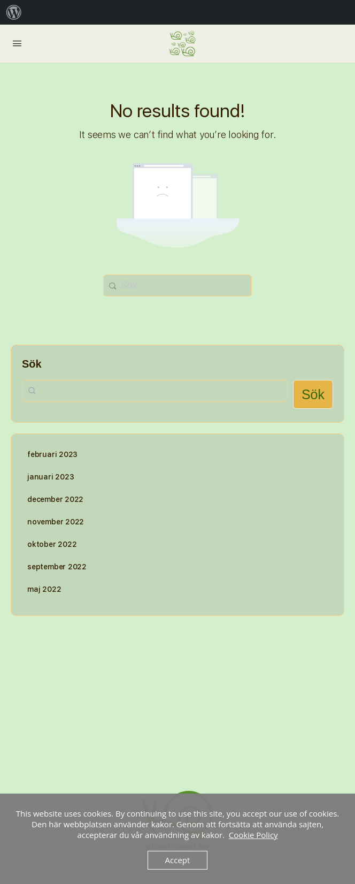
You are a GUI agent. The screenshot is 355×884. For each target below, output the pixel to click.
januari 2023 (50, 477)
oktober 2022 (51, 544)
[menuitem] (14, 12)
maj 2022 (44, 589)
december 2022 (55, 499)
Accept (177, 860)
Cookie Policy (253, 834)
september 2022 (57, 566)
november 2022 (55, 521)
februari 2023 (52, 454)
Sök (32, 364)
